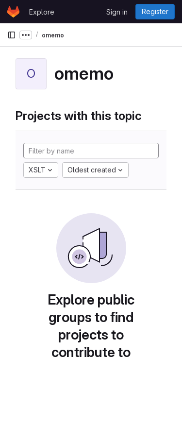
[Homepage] (13, 11)
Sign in (117, 12)
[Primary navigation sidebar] (11, 35)
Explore (41, 12)
